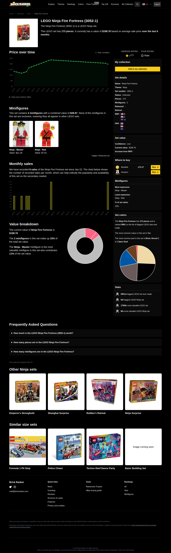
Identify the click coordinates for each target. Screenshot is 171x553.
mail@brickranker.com (18, 491)
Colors (80, 4)
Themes (61, 4)
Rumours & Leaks (55, 498)
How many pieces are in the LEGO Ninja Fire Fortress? (41, 342)
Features (51, 502)
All (125, 487)
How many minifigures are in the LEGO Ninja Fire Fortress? (44, 351)
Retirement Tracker (94, 487)
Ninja (29, 14)
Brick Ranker (16, 482)
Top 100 (104, 4)
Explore (51, 4)
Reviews (51, 494)
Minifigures (128, 494)
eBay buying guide (94, 490)
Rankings (71, 4)
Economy (115, 4)
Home (11, 14)
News (50, 487)
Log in (157, 4)
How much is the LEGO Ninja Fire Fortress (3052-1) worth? (43, 333)
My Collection (127, 4)
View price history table (21, 97)
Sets (126, 490)
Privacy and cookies (56, 506)
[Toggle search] (137, 4)
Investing (51, 490)
